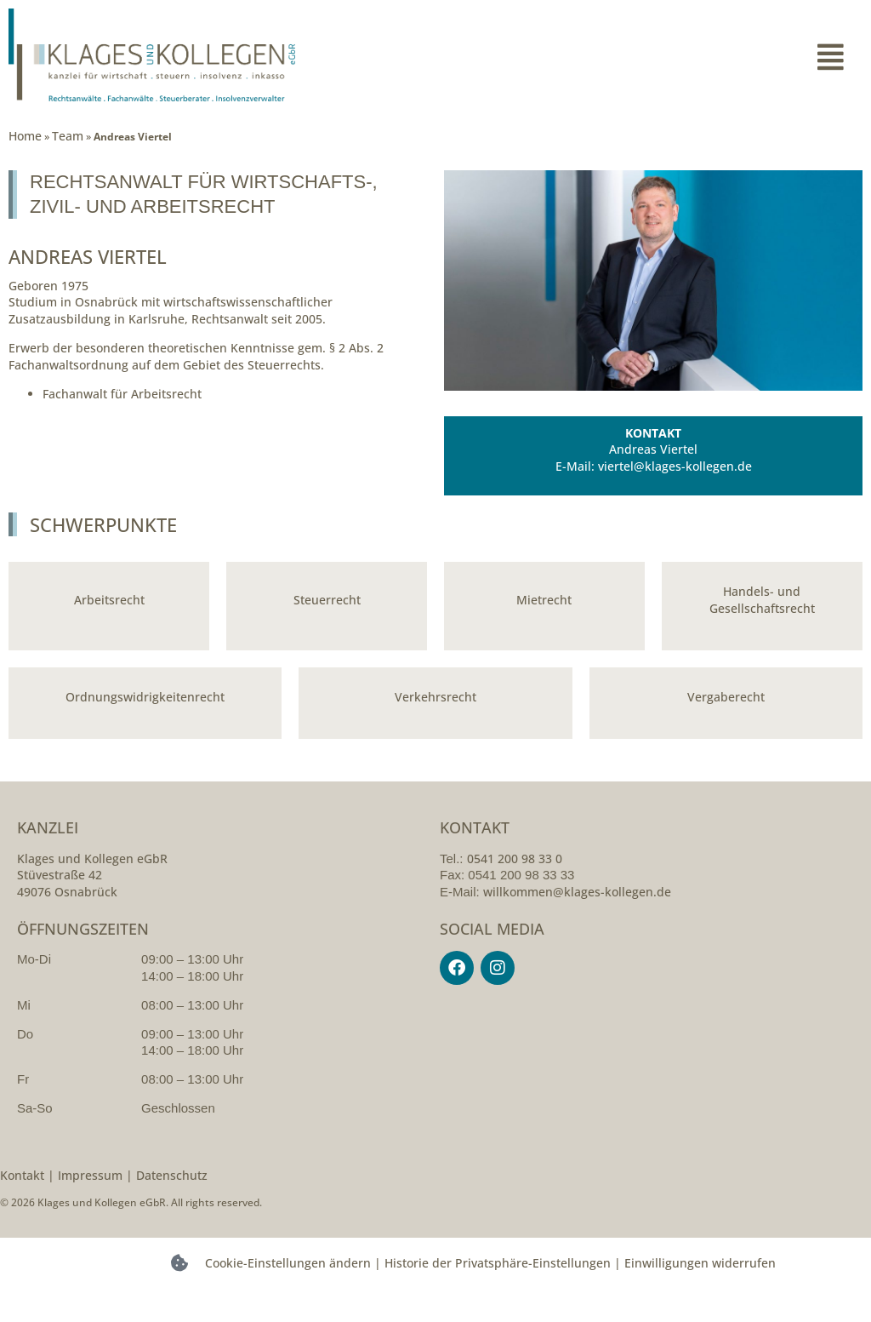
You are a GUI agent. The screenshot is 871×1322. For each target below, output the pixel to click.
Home (25, 165)
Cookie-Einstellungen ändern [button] (288, 1293)
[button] (649, 57)
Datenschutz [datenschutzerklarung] (172, 1205)
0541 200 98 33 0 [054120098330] (514, 887)
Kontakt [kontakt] (22, 1205)
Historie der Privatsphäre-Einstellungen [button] (497, 1293)
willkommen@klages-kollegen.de (577, 921)
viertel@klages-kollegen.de (675, 495)
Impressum (90, 1205)
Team (67, 165)
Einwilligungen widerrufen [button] (700, 1293)
